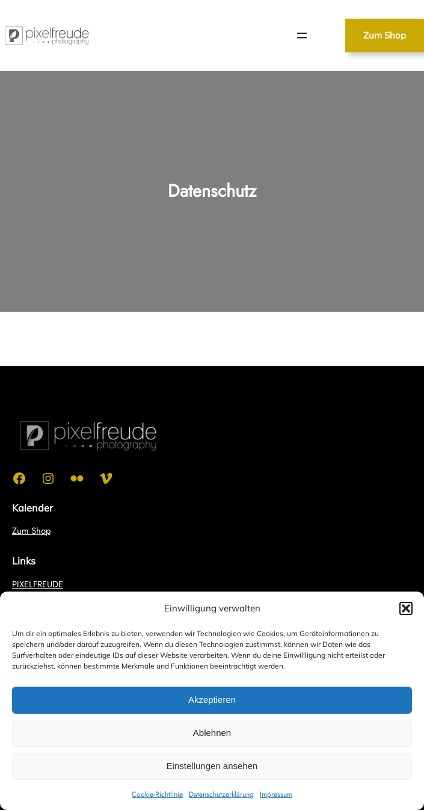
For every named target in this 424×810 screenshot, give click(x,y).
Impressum (276, 794)
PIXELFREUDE (37, 584)
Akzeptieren (212, 699)
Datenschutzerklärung (221, 794)
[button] (406, 608)
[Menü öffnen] (302, 35)
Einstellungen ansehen (212, 766)
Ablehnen (212, 733)
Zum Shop (384, 35)
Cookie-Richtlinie (157, 794)
